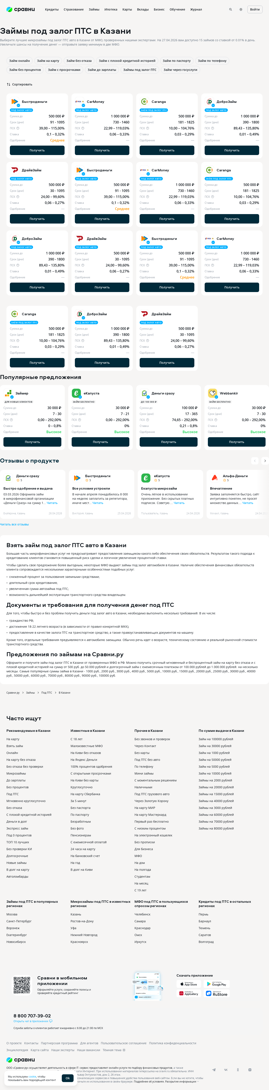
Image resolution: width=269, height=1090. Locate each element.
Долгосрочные (17, 856)
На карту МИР (144, 808)
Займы (30, 692)
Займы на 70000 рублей (216, 821)
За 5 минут (78, 801)
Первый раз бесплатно (151, 821)
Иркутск (140, 942)
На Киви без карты (84, 780)
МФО (138, 856)
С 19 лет (140, 890)
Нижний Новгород (84, 935)
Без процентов (17, 787)
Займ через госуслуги (180, 70)
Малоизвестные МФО (87, 746)
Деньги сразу (27, 476)
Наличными (143, 787)
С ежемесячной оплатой (89, 842)
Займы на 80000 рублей (216, 828)
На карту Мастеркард (150, 815)
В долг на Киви (82, 870)
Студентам (142, 876)
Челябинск (142, 914)
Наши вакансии (88, 1050)
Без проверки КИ (19, 849)
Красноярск (79, 942)
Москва (11, 914)
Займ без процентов (25, 70)
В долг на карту (17, 870)
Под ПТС (46, 692)
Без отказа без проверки (24, 766)
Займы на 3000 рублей (215, 808)
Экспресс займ (17, 828)
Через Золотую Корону (151, 801)
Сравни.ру (13, 692)
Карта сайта (40, 1050)
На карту (12, 739)
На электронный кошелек (153, 835)
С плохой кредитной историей (28, 815)
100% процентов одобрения (91, 766)
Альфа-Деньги (235, 476)
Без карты (142, 753)
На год (75, 863)
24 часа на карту (83, 849)
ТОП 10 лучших (17, 842)
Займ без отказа (79, 61)
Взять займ (14, 746)
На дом (139, 863)
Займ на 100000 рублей (216, 739)
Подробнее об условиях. (149, 1081)
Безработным (81, 821)
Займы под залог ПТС (139, 70)
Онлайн (12, 753)
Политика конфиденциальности (172, 1043)
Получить (37, 150)
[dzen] (250, 1070)
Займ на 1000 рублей (214, 753)
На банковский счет (85, 856)
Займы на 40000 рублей (216, 801)
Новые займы (16, 863)
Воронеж (13, 928)
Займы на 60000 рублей (216, 815)
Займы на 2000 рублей (215, 780)
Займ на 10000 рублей (215, 773)
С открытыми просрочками (91, 773)
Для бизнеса (143, 849)
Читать (52, 503)
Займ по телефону (212, 61)
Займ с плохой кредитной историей (127, 61)
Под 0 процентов (19, 835)
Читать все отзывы (14, 524)
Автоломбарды (17, 876)
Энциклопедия (17, 1050)
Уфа (73, 928)
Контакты (31, 1043)
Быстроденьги (97, 476)
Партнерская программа (59, 1043)
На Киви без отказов (86, 753)
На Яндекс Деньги (84, 760)
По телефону (143, 766)
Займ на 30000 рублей (215, 746)
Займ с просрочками (64, 70)
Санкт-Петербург (19, 921)
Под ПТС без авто (147, 760)
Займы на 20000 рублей (216, 787)
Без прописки (144, 842)
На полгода (142, 870)
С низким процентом (150, 828)
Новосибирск (16, 942)
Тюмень (204, 928)
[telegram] (214, 1070)
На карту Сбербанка (85, 794)
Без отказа (14, 808)
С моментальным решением (155, 780)
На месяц (141, 883)
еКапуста (162, 476)
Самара (140, 921)
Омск (138, 935)
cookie (32, 1076)
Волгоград (206, 942)
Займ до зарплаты (102, 70)
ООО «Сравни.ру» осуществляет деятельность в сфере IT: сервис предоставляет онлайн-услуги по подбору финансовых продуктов (89, 1067)
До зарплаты (16, 780)
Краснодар (142, 928)
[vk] (226, 1070)
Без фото (77, 828)
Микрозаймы (16, 773)
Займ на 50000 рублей (215, 760)
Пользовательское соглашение (124, 1043)
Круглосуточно (81, 787)
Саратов (205, 935)
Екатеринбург (16, 935)
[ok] (238, 1070)
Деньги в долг (16, 821)
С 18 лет (77, 739)
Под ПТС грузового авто (151, 794)
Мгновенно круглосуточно (25, 801)
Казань (76, 914)
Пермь (203, 914)
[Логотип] (105, 1060)
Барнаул (205, 921)
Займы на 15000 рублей (216, 794)
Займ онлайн (19, 61)
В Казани (64, 692)
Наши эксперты (62, 1050)
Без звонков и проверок (152, 739)
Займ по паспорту (177, 61)
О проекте (14, 1043)
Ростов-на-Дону (82, 921)
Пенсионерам (81, 835)
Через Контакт (145, 746)
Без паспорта (81, 808)
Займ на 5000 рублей (214, 766)
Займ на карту (48, 61)
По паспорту (80, 815)
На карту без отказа (21, 760)
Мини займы (144, 773)
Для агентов (89, 1043)
